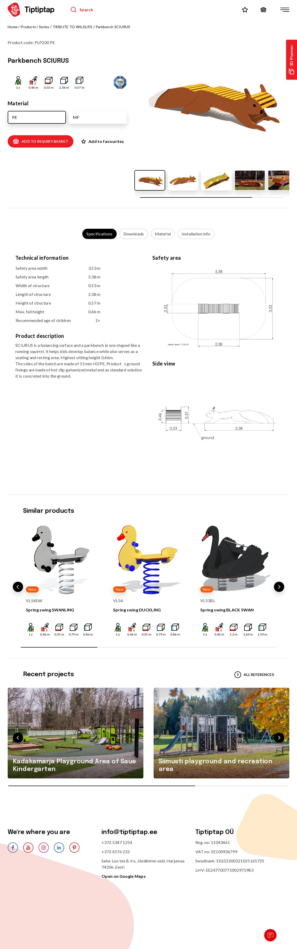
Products (28, 27)
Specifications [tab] (99, 233)
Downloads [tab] (133, 233)
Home (12, 27)
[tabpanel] (148, 361)
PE (14, 117)
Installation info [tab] (196, 233)
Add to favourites (102, 141)
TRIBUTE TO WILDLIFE (73, 27)
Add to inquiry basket (40, 141)
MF (76, 117)
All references (254, 674)
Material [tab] (163, 233)
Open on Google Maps (124, 876)
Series (44, 27)
